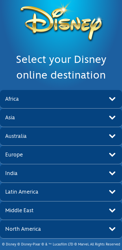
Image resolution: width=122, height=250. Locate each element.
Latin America (21, 192)
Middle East (19, 210)
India (11, 173)
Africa (12, 99)
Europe (14, 155)
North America (23, 229)
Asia (10, 117)
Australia (16, 136)
